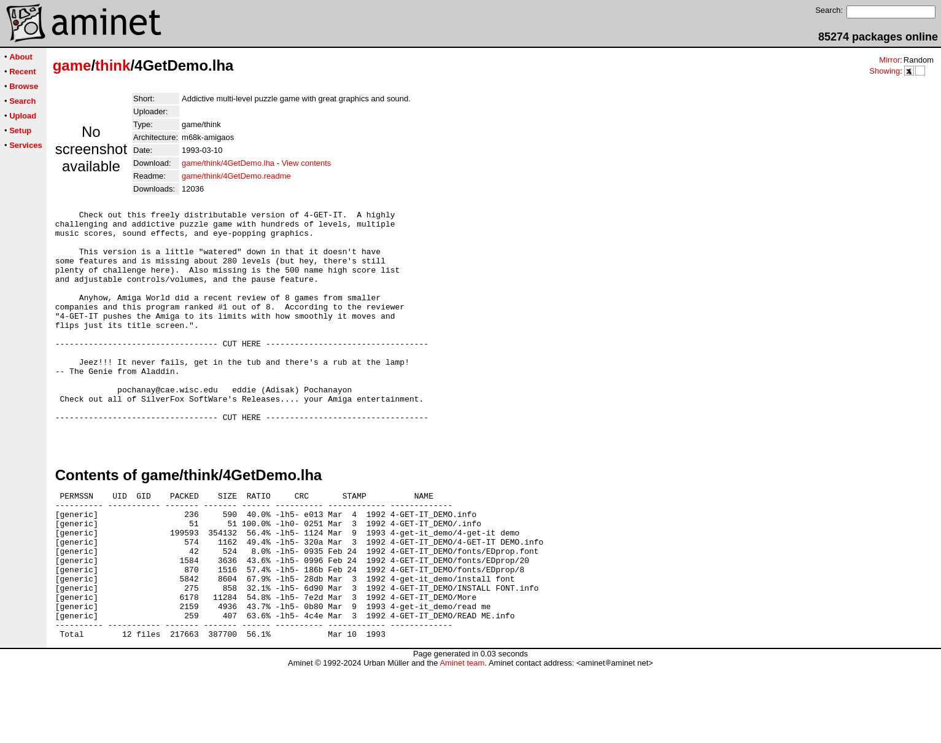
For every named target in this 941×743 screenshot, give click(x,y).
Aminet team (462, 738)
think (112, 65)
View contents (306, 163)
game (72, 65)
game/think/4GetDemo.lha (228, 163)
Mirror (889, 59)
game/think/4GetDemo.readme (236, 176)
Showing (884, 71)
